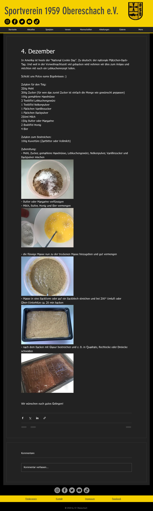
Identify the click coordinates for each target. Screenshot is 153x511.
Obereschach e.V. (89, 11)
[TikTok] (37, 22)
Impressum (90, 498)
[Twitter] (22, 22)
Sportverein (23, 11)
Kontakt (59, 498)
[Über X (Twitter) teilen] (30, 418)
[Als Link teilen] (44, 418)
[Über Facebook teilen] (22, 418)
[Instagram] (7, 22)
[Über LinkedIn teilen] (37, 418)
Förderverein (31, 498)
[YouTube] (29, 22)
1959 (51, 11)
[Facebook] (15, 22)
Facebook (116, 498)
